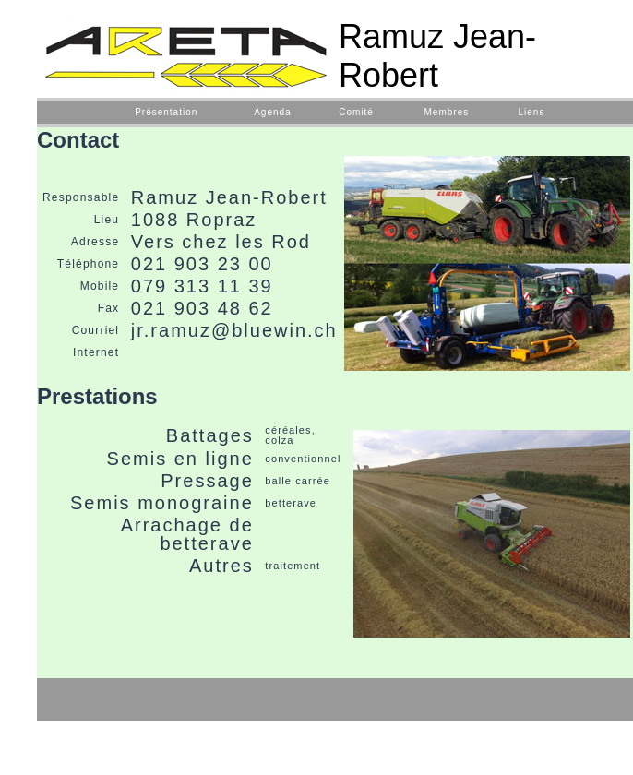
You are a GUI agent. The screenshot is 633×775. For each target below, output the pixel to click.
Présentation (166, 112)
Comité (356, 112)
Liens (531, 112)
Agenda (272, 112)
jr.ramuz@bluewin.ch (234, 330)
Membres (447, 112)
